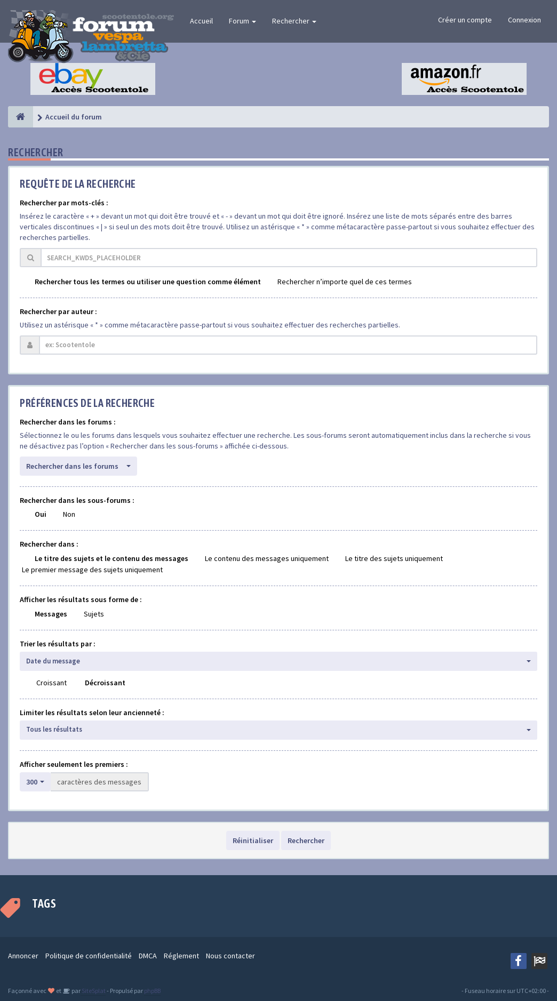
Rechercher (294, 21)
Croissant (51, 682)
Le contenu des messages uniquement (267, 558)
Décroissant (105, 682)
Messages (51, 614)
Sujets (94, 614)
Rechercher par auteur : (58, 311)
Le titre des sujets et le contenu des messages (111, 558)
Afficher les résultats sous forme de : (81, 599)
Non (69, 514)
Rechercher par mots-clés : (64, 202)
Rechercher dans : (49, 544)
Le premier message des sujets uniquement (92, 569)
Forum (242, 21)
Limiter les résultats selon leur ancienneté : (92, 712)
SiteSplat (93, 991)
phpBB (152, 991)
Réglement (181, 955)
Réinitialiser (253, 840)
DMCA (148, 955)
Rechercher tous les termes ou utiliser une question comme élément (148, 281)
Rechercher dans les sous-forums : (77, 500)
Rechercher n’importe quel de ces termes (344, 281)
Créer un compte (465, 20)
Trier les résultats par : (58, 643)
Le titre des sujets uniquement (394, 558)
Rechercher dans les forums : (68, 422)
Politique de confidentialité (88, 955)
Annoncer (23, 955)
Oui (40, 514)
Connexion (524, 20)
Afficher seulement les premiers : (74, 764)
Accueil (201, 21)
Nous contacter (230, 955)
